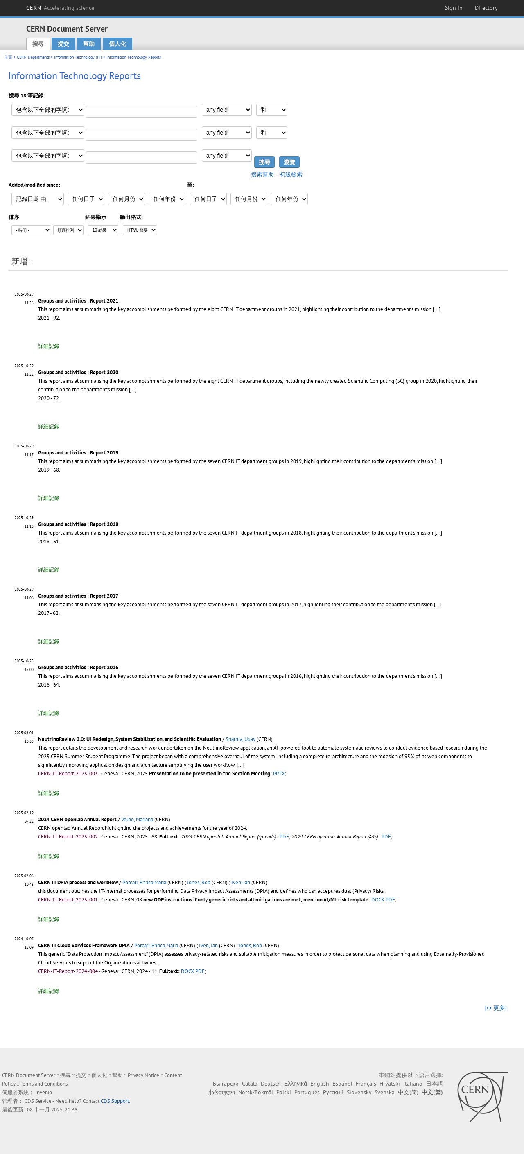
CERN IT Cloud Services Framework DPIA (84, 945)
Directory (486, 7)
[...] (436, 309)
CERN (60, 7)
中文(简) (408, 1092)
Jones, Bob (198, 882)
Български (226, 1083)
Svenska (385, 1092)
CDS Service (38, 1101)
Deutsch (271, 1083)
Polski (283, 1092)
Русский (333, 1092)
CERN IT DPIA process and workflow (78, 882)
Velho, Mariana (137, 819)
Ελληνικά (295, 1083)
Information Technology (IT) (78, 57)
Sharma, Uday (240, 739)
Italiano (412, 1083)
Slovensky (359, 1092)
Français (366, 1083)
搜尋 (38, 43)
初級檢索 (291, 174)
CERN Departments (33, 57)
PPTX (279, 773)
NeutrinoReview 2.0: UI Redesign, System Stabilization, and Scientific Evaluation (129, 739)
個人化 (117, 43)
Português (307, 1092)
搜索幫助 (262, 174)
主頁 (8, 57)
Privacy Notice (143, 1075)
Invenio (43, 1092)
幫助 (89, 43)
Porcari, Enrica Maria (144, 882)
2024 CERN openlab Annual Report (77, 819)
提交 (63, 43)
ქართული (221, 1092)
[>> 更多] (495, 1008)
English (319, 1083)
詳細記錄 (48, 346)
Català (249, 1083)
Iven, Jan (240, 882)
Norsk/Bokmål (255, 1092)
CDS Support (115, 1101)
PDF (284, 836)
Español (342, 1083)
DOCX (377, 899)
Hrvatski (389, 1083)
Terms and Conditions (44, 1083)
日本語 (434, 1083)
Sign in (454, 7)
